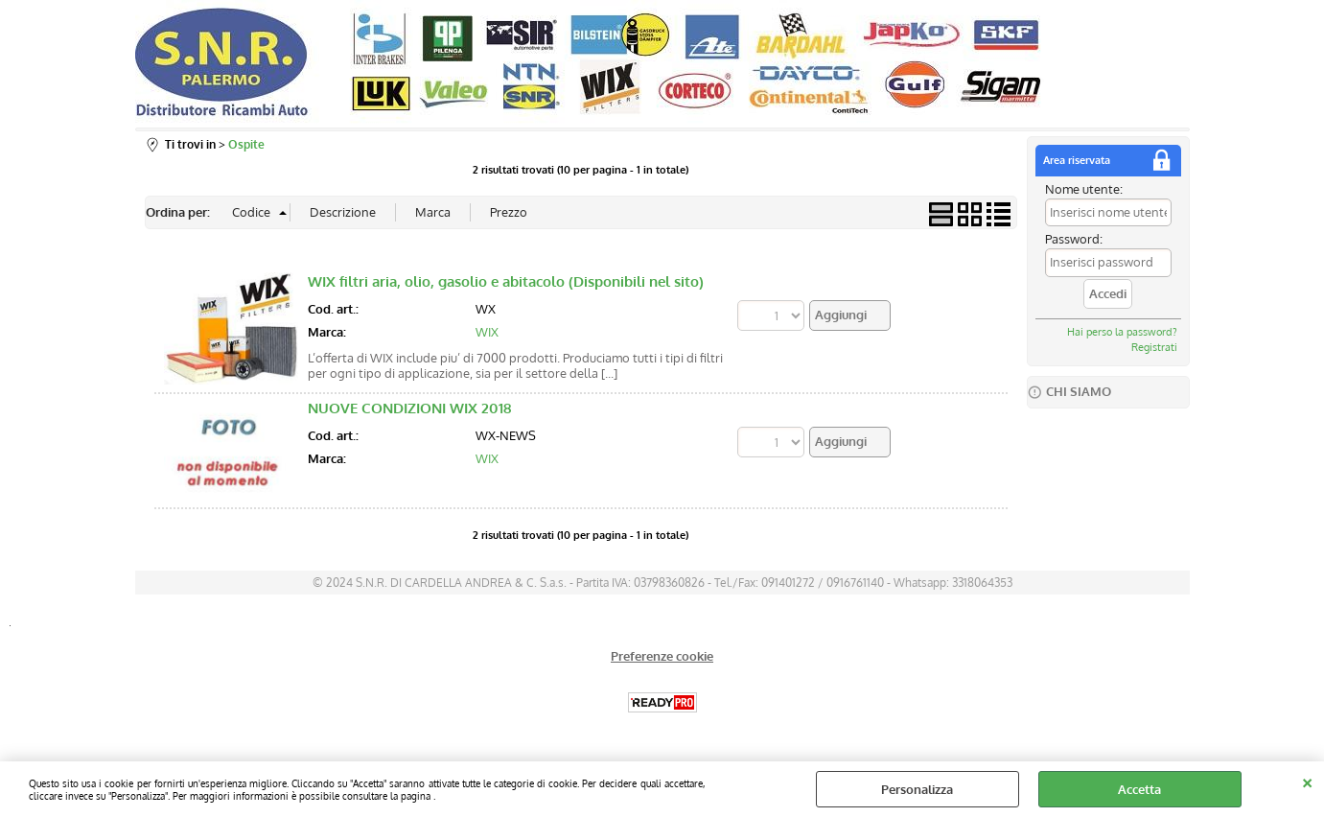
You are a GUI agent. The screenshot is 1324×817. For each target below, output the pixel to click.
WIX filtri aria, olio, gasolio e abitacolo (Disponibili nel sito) (506, 281)
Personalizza (917, 789)
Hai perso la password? (1122, 331)
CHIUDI (1307, 780)
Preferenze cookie (662, 656)
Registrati (1154, 347)
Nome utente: (1084, 189)
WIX (487, 331)
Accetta (1139, 789)
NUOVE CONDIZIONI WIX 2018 (409, 408)
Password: (1074, 238)
